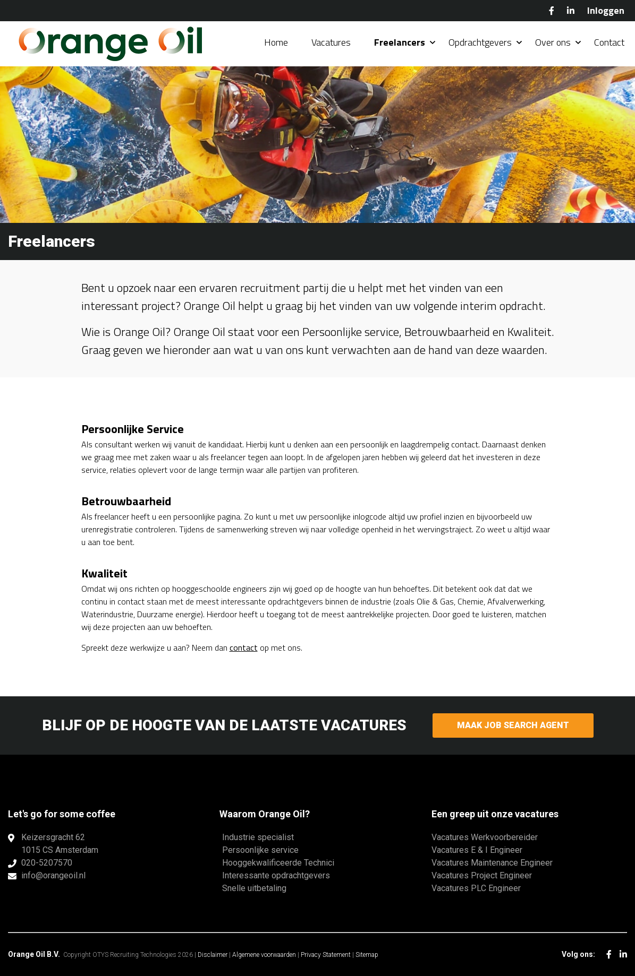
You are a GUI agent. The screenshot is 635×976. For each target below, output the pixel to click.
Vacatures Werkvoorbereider (484, 837)
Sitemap (366, 954)
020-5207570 (46, 863)
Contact (609, 42)
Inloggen (605, 10)
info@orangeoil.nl (53, 875)
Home (276, 42)
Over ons (553, 42)
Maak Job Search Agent (513, 725)
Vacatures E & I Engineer (476, 850)
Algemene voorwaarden (264, 954)
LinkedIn (570, 10)
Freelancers (399, 42)
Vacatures (331, 42)
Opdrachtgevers (480, 42)
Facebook (551, 10)
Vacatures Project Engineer (481, 875)
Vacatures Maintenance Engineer (492, 863)
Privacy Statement (326, 954)
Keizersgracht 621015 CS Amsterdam (59, 843)
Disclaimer (212, 954)
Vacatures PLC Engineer (476, 888)
